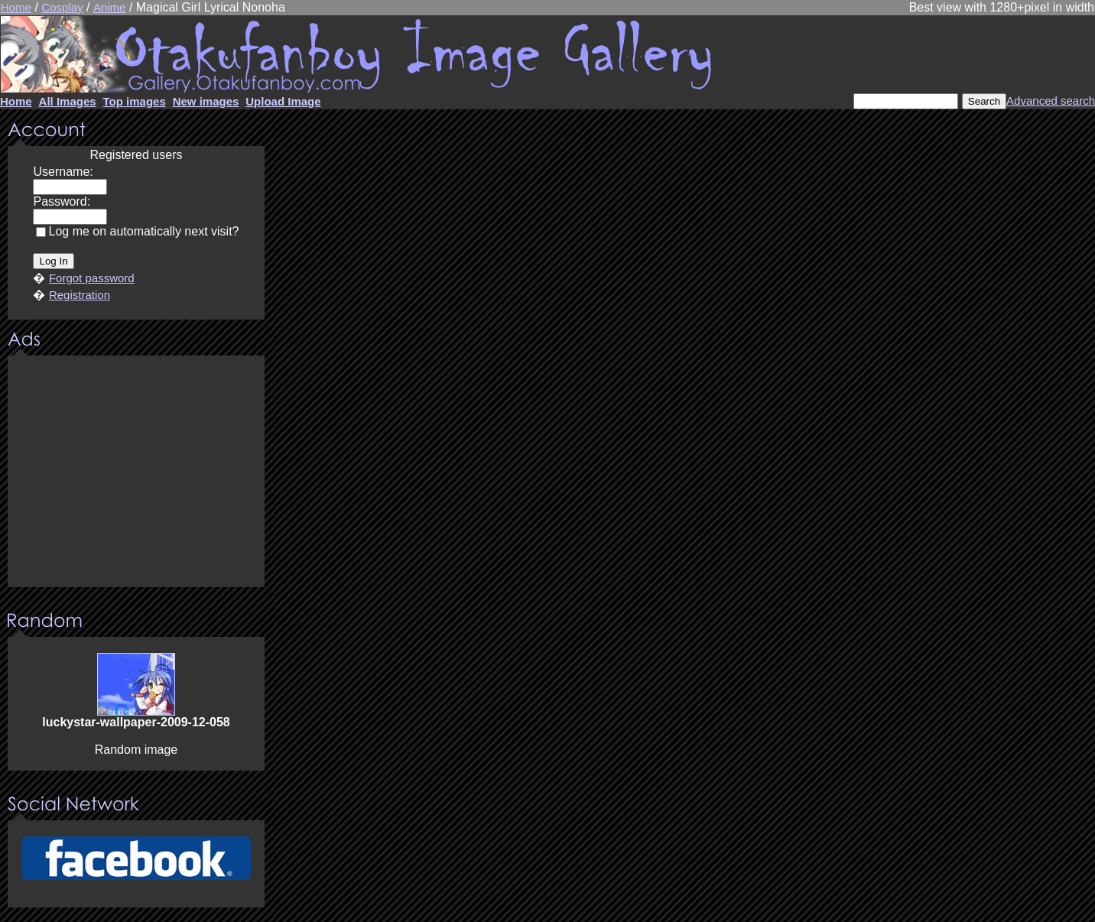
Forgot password (92, 277)
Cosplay (62, 7)
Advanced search (1050, 100)
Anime (109, 7)
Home (16, 7)
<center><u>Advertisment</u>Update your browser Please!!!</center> (136, 472)
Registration (79, 294)
